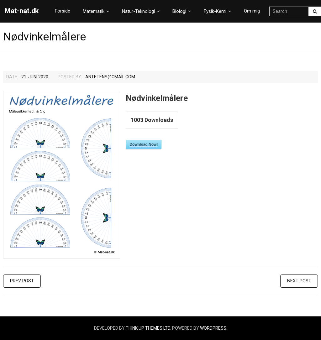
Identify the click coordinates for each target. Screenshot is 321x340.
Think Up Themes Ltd (148, 328)
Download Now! (143, 144)
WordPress (213, 328)
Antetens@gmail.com (110, 76)
